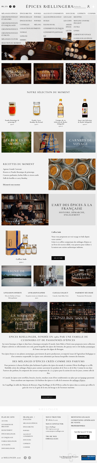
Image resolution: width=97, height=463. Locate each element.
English (27, 419)
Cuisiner (91, 13)
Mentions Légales (80, 417)
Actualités (6, 445)
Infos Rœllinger (8, 448)
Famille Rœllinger (9, 441)
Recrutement (7, 430)
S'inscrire (83, 437)
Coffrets (81, 13)
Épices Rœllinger (48, 6)
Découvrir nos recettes (11, 184)
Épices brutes (26, 13)
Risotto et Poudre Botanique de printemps (18, 172)
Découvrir (58, 258)
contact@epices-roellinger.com (55, 431)
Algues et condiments (53, 13)
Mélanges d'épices (9, 13)
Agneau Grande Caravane (12, 169)
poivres (69, 347)
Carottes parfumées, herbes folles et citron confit (21, 175)
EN (6, 6)
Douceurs (70, 13)
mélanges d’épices (78, 380)
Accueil (5, 421)
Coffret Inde (21, 259)
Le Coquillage (7, 437)
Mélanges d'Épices (30, 423)
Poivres (37, 13)
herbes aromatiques (88, 347)
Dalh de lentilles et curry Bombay (15, 178)
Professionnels (78, 426)
